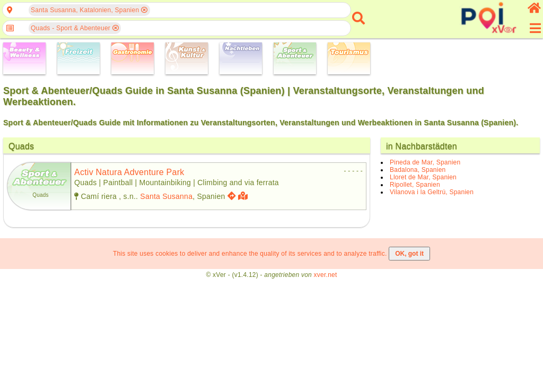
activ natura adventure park (129, 172)
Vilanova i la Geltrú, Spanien (432, 192)
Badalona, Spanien (418, 169)
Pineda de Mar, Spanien (425, 162)
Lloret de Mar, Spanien (423, 177)
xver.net (325, 275)
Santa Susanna (166, 196)
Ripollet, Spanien (415, 184)
